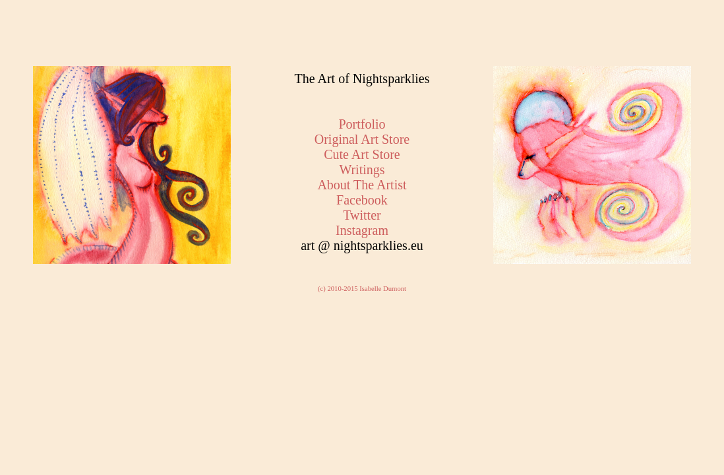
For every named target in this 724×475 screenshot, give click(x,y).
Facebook (362, 200)
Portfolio (361, 124)
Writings (361, 169)
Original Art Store (362, 139)
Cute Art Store (362, 154)
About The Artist (361, 184)
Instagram (362, 230)
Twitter (361, 215)
